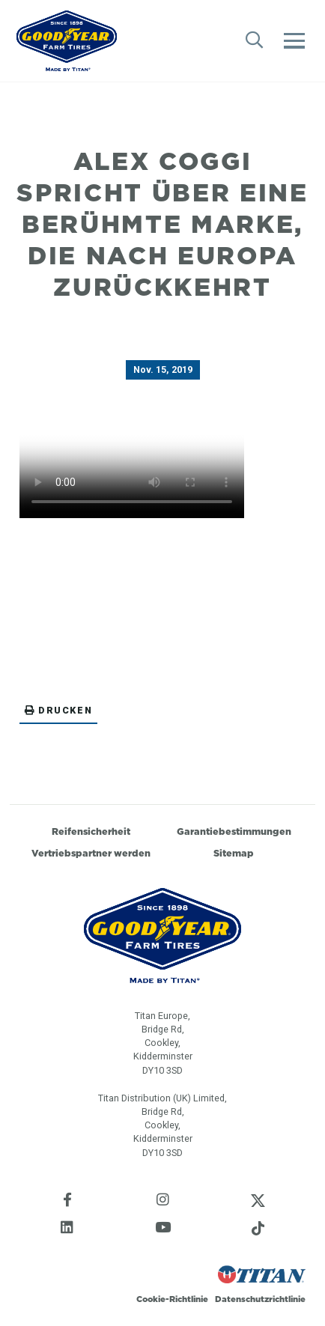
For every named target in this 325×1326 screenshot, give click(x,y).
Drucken (58, 710)
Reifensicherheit (91, 831)
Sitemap (233, 853)
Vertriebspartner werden (91, 853)
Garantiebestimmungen (234, 831)
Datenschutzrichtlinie (260, 1299)
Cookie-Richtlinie (172, 1299)
